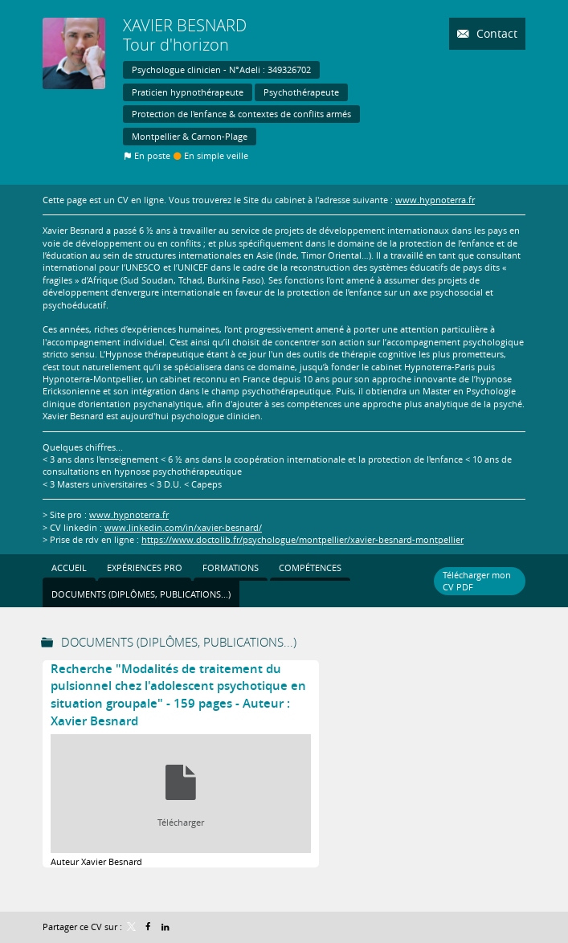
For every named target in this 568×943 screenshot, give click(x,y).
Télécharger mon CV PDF (477, 581)
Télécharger (180, 822)
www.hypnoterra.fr (435, 200)
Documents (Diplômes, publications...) (178, 642)
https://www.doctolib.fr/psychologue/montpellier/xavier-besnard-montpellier (302, 539)
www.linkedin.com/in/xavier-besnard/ (183, 527)
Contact (495, 33)
